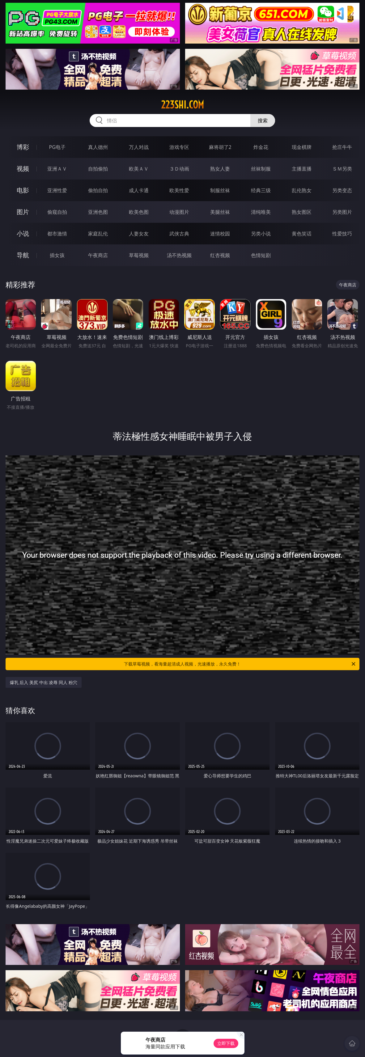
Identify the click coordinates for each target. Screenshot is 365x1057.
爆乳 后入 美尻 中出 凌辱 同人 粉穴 (43, 682)
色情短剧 (261, 255)
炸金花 (260, 147)
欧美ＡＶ (139, 168)
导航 (23, 255)
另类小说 (261, 233)
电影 (23, 190)
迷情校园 (220, 233)
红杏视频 (220, 255)
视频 (23, 168)
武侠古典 (179, 233)
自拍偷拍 (98, 168)
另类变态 (342, 190)
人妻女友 (139, 233)
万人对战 (139, 147)
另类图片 (342, 212)
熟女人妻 (220, 168)
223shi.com (182, 105)
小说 (23, 233)
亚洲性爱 (57, 190)
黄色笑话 (302, 233)
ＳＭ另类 (342, 168)
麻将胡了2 (220, 147)
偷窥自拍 (57, 212)
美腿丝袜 (220, 212)
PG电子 (57, 147)
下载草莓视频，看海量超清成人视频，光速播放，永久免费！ (240, 664)
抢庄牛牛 (342, 147)
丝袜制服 (261, 168)
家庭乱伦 (98, 233)
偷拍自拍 (98, 190)
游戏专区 (179, 147)
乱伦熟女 (302, 190)
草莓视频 (139, 255)
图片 (23, 212)
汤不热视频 (179, 255)
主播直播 (302, 168)
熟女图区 (302, 212)
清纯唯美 (261, 212)
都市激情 (57, 233)
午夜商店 (98, 255)
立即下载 (226, 1043)
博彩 (23, 147)
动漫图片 (179, 212)
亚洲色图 (98, 212)
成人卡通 (139, 190)
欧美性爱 (179, 190)
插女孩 (57, 255)
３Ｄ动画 (179, 168)
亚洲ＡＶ (57, 168)
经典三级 (261, 190)
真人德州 (98, 147)
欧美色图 (139, 212)
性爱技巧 (342, 233)
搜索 (263, 120)
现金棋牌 (302, 147)
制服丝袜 (220, 190)
